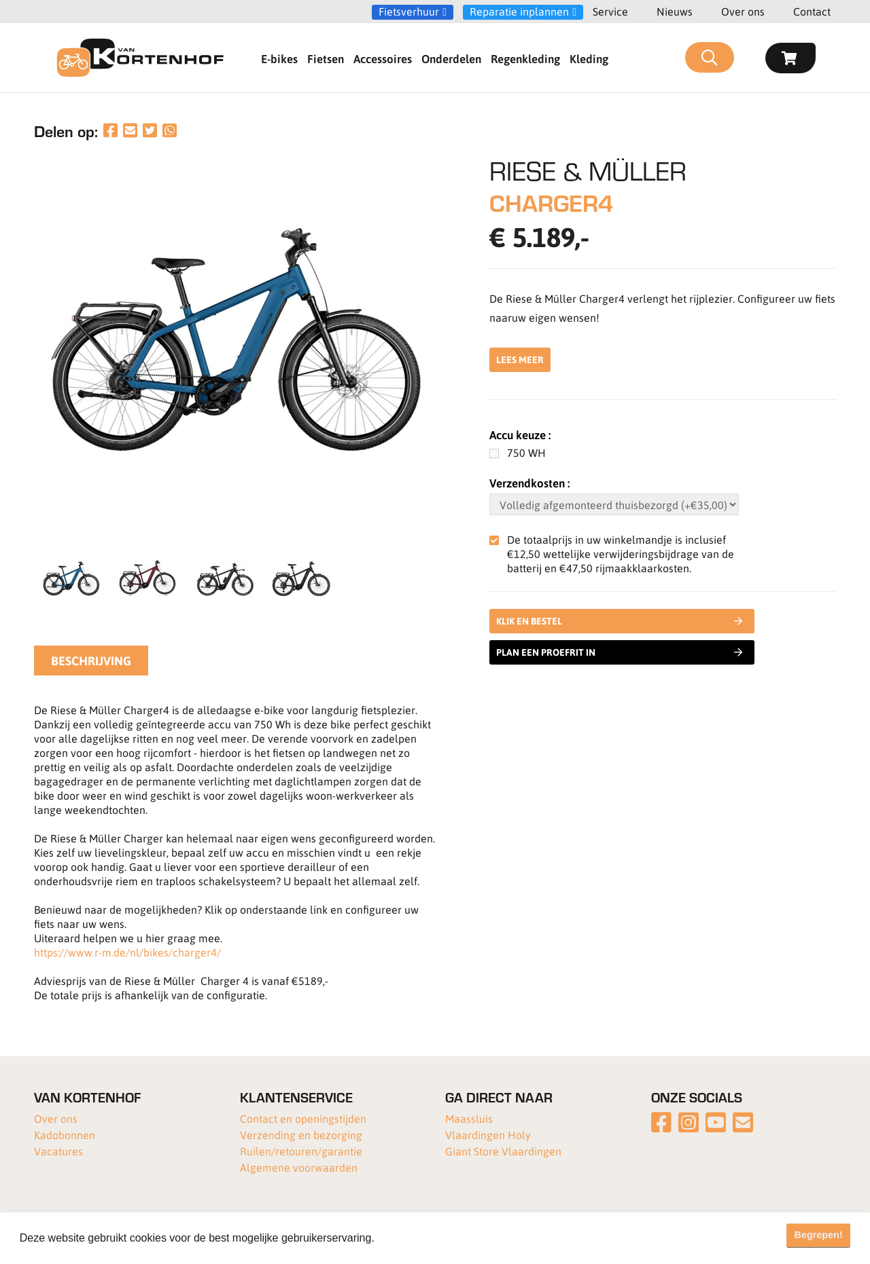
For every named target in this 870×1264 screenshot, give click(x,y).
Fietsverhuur (409, 11)
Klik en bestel (622, 621)
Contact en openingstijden (303, 1118)
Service (610, 11)
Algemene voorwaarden (299, 1167)
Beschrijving (91, 660)
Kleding (589, 58)
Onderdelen (451, 58)
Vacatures (58, 1151)
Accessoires (382, 58)
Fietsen (325, 58)
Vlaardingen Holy (488, 1135)
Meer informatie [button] (417, 1238)
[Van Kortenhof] (140, 57)
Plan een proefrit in (619, 652)
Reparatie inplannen (519, 11)
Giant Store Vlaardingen (503, 1151)
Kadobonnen (64, 1135)
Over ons (743, 11)
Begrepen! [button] (819, 1234)
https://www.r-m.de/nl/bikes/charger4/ (127, 952)
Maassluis (469, 1118)
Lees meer (520, 359)
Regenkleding (525, 58)
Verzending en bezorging (301, 1135)
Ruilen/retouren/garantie (301, 1151)
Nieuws (675, 11)
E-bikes (279, 58)
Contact (812, 11)
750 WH (526, 452)
